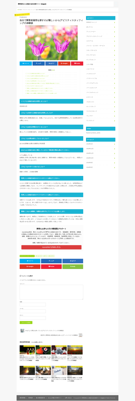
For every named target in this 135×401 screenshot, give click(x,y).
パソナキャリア (91, 73)
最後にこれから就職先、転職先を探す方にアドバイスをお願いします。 (42, 93)
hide (53, 70)
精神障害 (52, 256)
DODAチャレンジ (91, 22)
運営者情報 (22, 398)
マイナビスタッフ (91, 110)
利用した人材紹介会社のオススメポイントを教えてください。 (40, 88)
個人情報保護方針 (40, 398)
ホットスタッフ (91, 105)
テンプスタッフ (91, 59)
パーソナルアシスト (92, 82)
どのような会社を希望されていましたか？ (35, 78)
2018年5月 (89, 165)
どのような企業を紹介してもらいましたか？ (36, 81)
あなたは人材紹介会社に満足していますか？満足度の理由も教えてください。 (43, 83)
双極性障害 (39, 256)
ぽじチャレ (89, 27)
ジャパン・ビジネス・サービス (95, 45)
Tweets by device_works (93, 131)
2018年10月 (89, 156)
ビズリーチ (89, 96)
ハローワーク (90, 68)
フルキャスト (90, 100)
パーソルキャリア (91, 87)
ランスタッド (90, 119)
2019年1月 (89, 142)
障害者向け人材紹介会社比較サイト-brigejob (32, 4)
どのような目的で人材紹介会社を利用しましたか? (37, 76)
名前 (21, 302)
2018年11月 (89, 151)
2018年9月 (89, 161)
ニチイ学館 (89, 63)
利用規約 (30, 398)
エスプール (89, 40)
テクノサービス (91, 54)
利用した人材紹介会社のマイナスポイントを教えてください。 (40, 90)
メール (21, 308)
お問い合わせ (67, 398)
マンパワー (89, 114)
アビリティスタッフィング (27, 256)
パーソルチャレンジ (92, 91)
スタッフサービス (91, 50)
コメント (22, 284)
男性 (46, 256)
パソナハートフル (91, 77)
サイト (21, 315)
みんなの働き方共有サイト (54, 398)
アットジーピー (91, 31)
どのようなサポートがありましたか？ (34, 85)
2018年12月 (89, 147)
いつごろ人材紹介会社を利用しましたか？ (35, 73)
